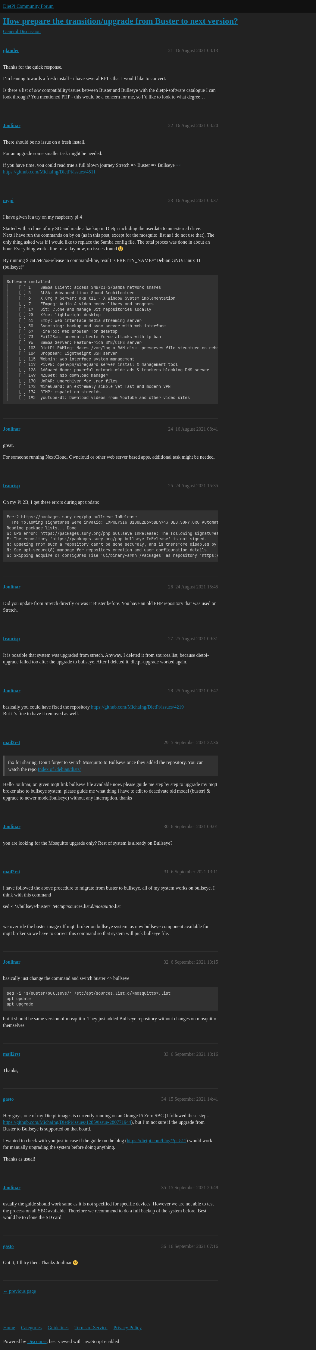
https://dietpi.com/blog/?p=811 (156, 1140)
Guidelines (58, 1327)
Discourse (37, 1341)
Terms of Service (91, 1327)
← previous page (19, 1291)
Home (9, 1327)
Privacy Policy (128, 1327)
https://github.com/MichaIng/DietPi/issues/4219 (137, 706)
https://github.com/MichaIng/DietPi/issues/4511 (49, 171)
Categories (31, 1327)
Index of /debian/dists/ (59, 769)
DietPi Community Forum (28, 6)
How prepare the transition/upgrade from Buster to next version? (120, 21)
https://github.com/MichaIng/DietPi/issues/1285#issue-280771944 (67, 1122)
